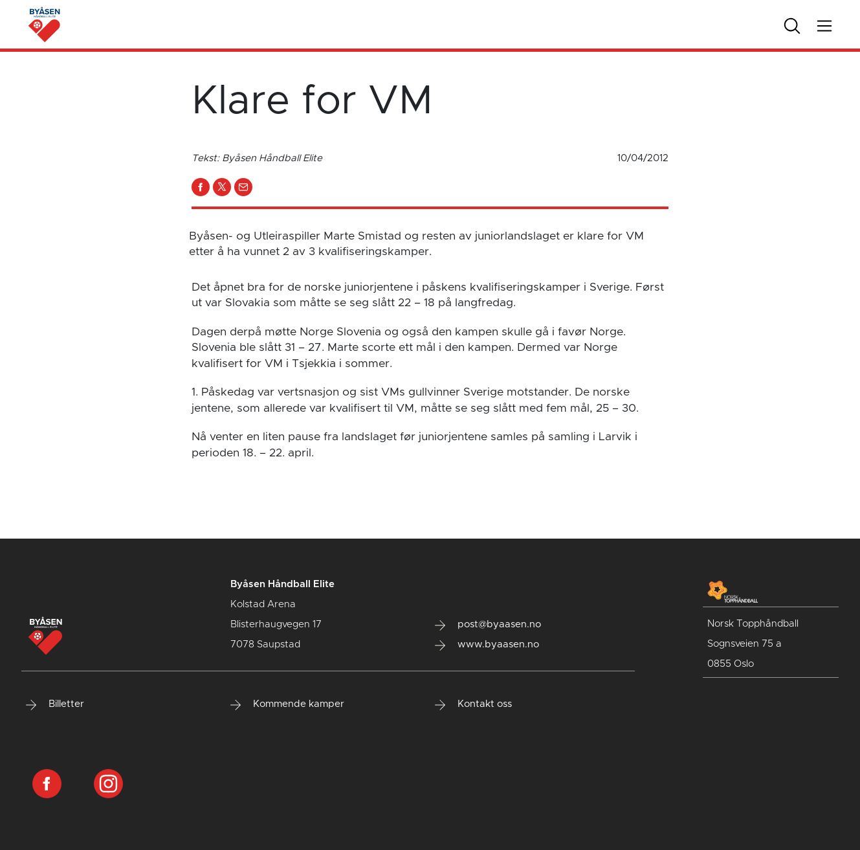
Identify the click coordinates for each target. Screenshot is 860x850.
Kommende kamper (287, 704)
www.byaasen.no (487, 645)
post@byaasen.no (488, 625)
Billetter (55, 704)
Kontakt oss (473, 704)
